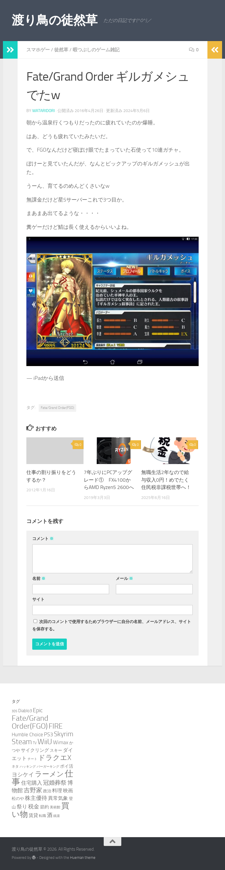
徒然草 (61, 50)
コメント (43, 538)
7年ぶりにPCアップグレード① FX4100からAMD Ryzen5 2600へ (109, 479)
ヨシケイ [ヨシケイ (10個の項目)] (23, 774)
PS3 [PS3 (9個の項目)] (48, 734)
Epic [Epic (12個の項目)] (38, 710)
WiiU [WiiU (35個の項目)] (45, 741)
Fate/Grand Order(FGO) (57, 408)
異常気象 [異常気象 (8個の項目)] (58, 798)
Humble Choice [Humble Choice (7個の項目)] (27, 734)
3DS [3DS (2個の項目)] (14, 711)
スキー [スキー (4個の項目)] (56, 750)
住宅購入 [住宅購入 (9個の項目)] (31, 783)
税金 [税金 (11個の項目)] (33, 806)
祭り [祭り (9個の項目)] (22, 806)
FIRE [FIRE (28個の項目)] (56, 726)
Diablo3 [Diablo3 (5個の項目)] (25, 710)
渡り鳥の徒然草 (55, 20)
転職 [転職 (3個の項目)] (42, 815)
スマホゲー (38, 50)
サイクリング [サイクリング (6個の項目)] (35, 750)
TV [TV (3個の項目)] (35, 743)
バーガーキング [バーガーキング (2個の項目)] (48, 767)
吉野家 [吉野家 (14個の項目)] (33, 790)
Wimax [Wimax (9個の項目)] (60, 742)
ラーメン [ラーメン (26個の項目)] (49, 774)
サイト (38, 599)
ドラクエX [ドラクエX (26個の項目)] (54, 757)
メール (124, 578)
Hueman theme (83, 857)
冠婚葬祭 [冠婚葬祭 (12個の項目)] (55, 782)
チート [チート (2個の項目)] (32, 759)
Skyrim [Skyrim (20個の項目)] (63, 734)
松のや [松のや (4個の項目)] (18, 798)
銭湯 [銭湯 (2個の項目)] (56, 816)
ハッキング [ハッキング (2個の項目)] (28, 767)
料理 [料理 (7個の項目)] (57, 790)
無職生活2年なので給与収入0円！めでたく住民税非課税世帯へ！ (166, 479)
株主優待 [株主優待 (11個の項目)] (36, 798)
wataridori (43, 110)
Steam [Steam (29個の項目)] (22, 741)
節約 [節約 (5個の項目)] (44, 807)
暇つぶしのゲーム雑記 (96, 50)
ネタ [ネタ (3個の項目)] (15, 766)
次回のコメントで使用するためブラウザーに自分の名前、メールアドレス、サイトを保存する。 (111, 625)
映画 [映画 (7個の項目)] (68, 790)
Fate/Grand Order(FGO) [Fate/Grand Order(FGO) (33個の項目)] (30, 722)
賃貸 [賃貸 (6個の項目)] (33, 815)
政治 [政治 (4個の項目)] (47, 790)
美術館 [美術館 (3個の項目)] (55, 807)
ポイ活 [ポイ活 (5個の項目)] (66, 766)
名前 (38, 578)
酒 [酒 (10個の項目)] (49, 815)
